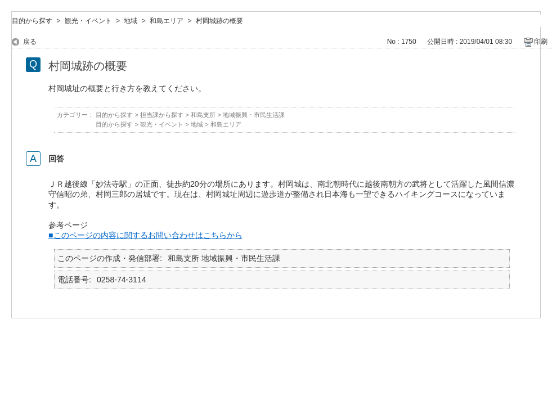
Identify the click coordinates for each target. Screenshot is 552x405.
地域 (130, 21)
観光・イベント (88, 21)
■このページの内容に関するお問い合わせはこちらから (145, 235)
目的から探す (32, 21)
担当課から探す (161, 114)
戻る (30, 42)
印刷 (540, 42)
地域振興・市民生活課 (254, 114)
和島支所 (203, 114)
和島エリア (166, 21)
